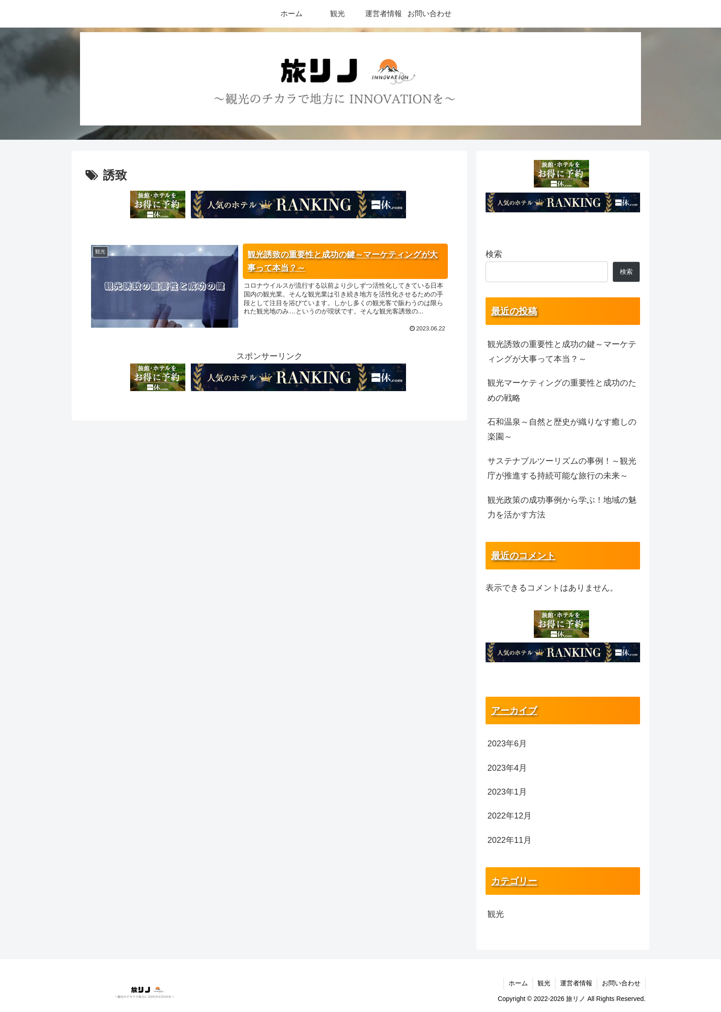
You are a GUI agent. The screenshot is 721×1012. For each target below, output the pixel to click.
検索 (494, 254)
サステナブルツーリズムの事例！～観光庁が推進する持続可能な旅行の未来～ (561, 468)
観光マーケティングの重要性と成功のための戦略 (561, 390)
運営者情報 (576, 983)
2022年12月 (509, 815)
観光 (495, 914)
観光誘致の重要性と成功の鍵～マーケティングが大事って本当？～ (561, 352)
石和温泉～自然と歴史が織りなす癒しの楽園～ (561, 429)
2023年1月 (507, 791)
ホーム (518, 983)
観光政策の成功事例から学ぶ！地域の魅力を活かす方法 (561, 507)
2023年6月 (507, 743)
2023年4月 (507, 768)
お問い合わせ (621, 983)
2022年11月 (509, 840)
